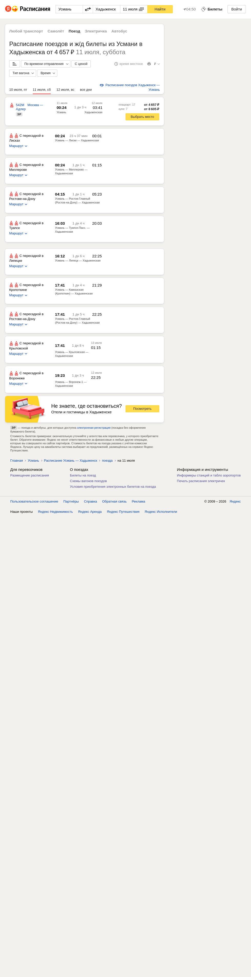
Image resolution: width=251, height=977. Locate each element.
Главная (16, 460)
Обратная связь (114, 961)
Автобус (119, 31)
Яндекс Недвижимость (55, 972)
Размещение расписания (29, 475)
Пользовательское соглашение (34, 961)
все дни (86, 90)
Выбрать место (142, 117)
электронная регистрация (94, 427)
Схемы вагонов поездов (88, 481)
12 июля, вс (65, 90)
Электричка (96, 31)
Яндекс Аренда (90, 972)
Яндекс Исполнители (161, 972)
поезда (107, 460)
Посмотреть (142, 409)
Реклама (138, 961)
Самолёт (56, 31)
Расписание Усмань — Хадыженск (70, 460)
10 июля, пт (18, 90)
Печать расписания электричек (201, 481)
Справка (90, 961)
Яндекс (235, 961)
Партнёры (71, 961)
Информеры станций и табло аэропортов (209, 475)
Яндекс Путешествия (123, 972)
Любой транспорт (26, 31)
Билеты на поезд (83, 475)
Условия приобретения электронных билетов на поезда (113, 487)
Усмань (61, 112)
